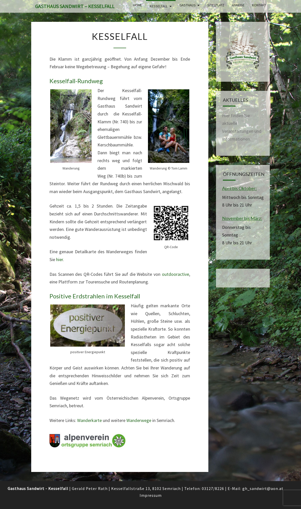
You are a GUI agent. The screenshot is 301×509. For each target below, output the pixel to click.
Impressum (151, 495)
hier (59, 259)
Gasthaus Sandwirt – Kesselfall (74, 6)
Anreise (238, 5)
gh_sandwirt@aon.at (262, 488)
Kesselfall (159, 6)
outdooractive (175, 274)
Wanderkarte (89, 420)
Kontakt (259, 5)
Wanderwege (138, 420)
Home (137, 5)
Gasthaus (187, 5)
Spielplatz (215, 5)
